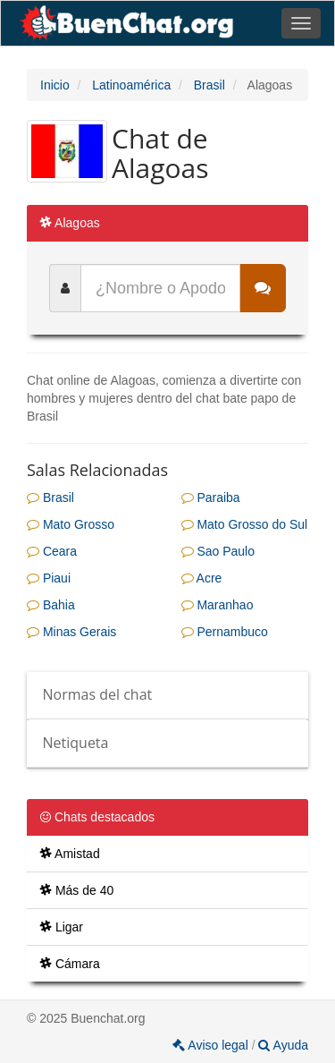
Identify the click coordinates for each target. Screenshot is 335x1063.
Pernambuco (224, 632)
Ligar (61, 927)
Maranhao (217, 605)
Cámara (70, 964)
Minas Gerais (71, 632)
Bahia (51, 605)
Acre (201, 578)
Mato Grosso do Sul (244, 524)
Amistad (70, 853)
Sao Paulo (218, 551)
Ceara (52, 551)
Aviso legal (211, 1045)
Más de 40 (76, 890)
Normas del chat (98, 694)
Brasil (50, 497)
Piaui (49, 578)
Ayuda (283, 1045)
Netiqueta (76, 743)
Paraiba (210, 497)
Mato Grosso (70, 524)
